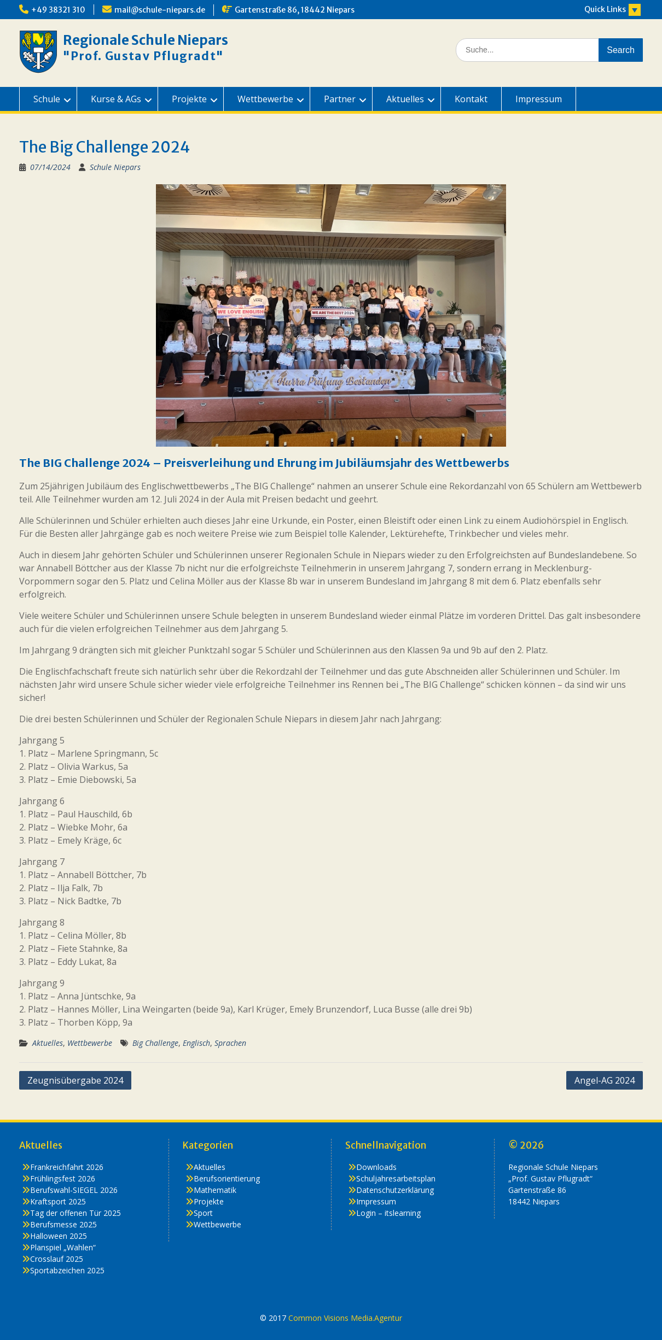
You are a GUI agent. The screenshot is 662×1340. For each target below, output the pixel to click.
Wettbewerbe (265, 99)
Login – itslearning (388, 1213)
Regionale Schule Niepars (145, 40)
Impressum (538, 99)
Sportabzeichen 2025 (67, 1270)
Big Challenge (155, 1043)
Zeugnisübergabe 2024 (75, 1080)
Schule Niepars (115, 167)
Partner (340, 99)
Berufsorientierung (227, 1178)
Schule (46, 99)
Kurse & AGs (116, 99)
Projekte (189, 99)
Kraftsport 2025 (58, 1201)
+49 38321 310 (58, 10)
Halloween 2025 (58, 1236)
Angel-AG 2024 (604, 1080)
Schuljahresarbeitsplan (395, 1178)
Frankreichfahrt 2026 (66, 1167)
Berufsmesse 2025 (63, 1224)
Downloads (376, 1167)
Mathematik (215, 1190)
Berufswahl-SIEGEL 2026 (74, 1190)
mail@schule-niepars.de (159, 10)
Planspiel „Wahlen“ (63, 1247)
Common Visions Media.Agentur (345, 1318)
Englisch (196, 1043)
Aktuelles (405, 99)
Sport (203, 1213)
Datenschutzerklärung (395, 1190)
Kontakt (471, 99)
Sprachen (230, 1043)
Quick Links (605, 9)
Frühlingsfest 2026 (62, 1178)
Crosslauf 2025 (56, 1259)
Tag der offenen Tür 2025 (75, 1213)
